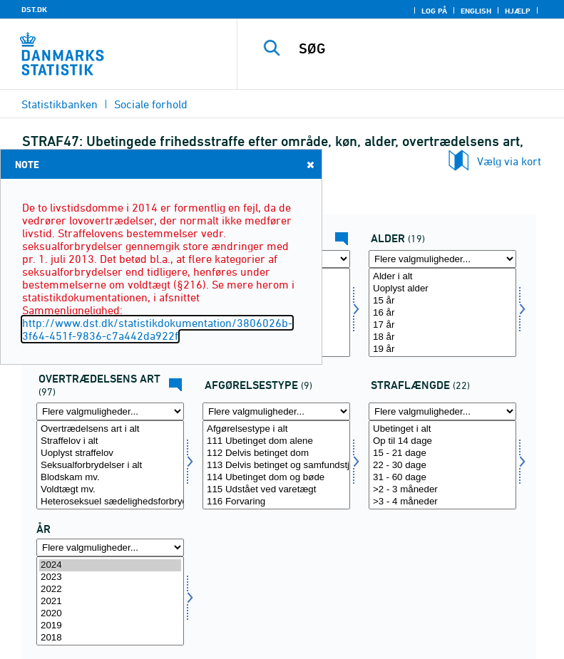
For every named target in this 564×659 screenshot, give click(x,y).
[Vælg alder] (442, 312)
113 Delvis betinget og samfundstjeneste (276, 466)
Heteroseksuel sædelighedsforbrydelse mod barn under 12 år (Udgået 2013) (110, 502)
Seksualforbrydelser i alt (110, 466)
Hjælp (517, 11)
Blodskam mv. (110, 478)
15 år (442, 301)
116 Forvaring (276, 502)
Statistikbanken (59, 104)
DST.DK (34, 9)
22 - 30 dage (442, 466)
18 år (442, 337)
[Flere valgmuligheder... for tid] (110, 547)
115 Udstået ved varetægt (276, 490)
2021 (110, 602)
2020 (110, 614)
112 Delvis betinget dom (276, 453)
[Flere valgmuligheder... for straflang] (442, 411)
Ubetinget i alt (442, 429)
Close (309, 164)
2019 (110, 626)
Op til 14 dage (442, 441)
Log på (434, 11)
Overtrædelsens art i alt (110, 429)
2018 (110, 638)
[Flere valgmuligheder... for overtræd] (110, 411)
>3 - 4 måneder (442, 502)
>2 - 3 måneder (442, 490)
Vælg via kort (509, 161)
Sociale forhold (151, 104)
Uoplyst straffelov (110, 453)
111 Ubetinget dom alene (276, 441)
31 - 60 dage (442, 478)
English (476, 11)
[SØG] (422, 48)
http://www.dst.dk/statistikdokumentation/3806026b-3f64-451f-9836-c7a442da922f (157, 329)
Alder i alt (442, 277)
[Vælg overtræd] (110, 464)
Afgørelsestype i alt (276, 429)
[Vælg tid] (110, 600)
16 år (442, 313)
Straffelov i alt (110, 441)
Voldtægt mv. (110, 490)
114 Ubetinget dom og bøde (276, 478)
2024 (110, 565)
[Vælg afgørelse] (276, 464)
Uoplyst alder (442, 289)
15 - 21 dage (442, 453)
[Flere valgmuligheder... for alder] (442, 259)
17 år (442, 325)
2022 (110, 589)
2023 (110, 577)
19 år (442, 349)
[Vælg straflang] (442, 464)
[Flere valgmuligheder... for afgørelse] (276, 411)
